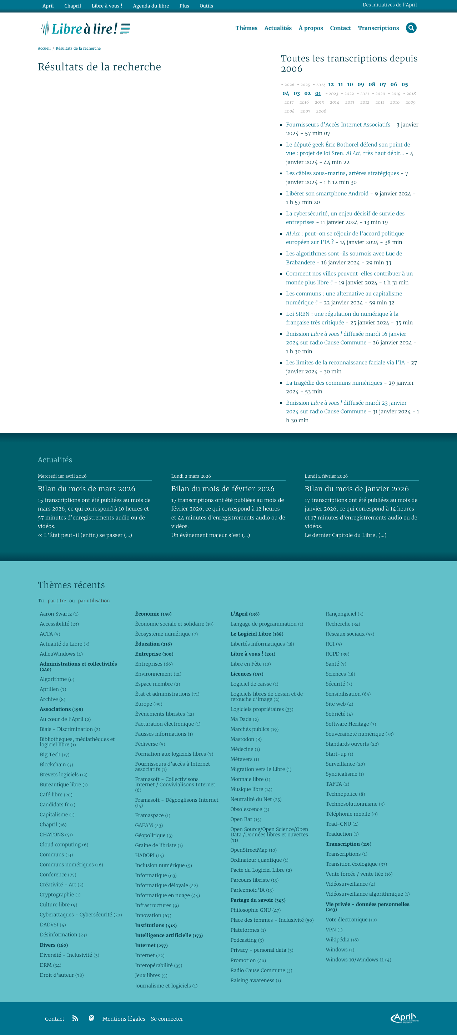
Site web (339, 704)
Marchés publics (254, 729)
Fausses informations (164, 734)
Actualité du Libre (64, 644)
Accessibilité (59, 624)
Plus (183, 6)
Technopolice (345, 794)
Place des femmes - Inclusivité (271, 920)
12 (331, 84)
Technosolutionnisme (355, 804)
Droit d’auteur (62, 975)
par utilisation (94, 601)
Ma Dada (244, 719)
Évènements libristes (164, 714)
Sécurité (339, 684)
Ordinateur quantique (259, 860)
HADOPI (149, 855)
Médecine (245, 749)
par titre (56, 601)
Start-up (339, 754)
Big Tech (54, 754)
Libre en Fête (250, 664)
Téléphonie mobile (351, 814)
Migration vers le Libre (260, 769)
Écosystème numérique (166, 634)
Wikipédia (342, 939)
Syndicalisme (345, 774)
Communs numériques (71, 864)
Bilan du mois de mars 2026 (87, 488)
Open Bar (245, 819)
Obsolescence (249, 809)
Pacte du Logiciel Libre (261, 870)
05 (405, 84)
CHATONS (56, 834)
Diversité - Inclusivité (69, 955)
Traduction (342, 834)
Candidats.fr (57, 804)
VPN (334, 929)
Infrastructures (157, 905)
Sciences (340, 674)
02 (307, 93)
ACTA (50, 634)
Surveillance (345, 764)
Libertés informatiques (262, 644)
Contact (340, 28)
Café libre (56, 794)
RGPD (337, 654)
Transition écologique (356, 864)
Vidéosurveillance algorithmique (368, 894)
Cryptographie (60, 894)
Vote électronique (351, 919)
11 (340, 84)
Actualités (277, 28)
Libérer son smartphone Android (328, 193)
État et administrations (167, 694)
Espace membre (157, 684)
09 (360, 84)
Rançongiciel (344, 614)
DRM (50, 965)
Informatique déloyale (166, 885)
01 (318, 93)
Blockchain (56, 764)
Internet (149, 955)
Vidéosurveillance (350, 884)
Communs (56, 854)
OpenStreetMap (253, 850)
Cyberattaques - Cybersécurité (81, 914)
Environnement (158, 674)
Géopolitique (153, 835)
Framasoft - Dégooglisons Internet (176, 802)
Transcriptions (378, 28)
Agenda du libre (150, 6)
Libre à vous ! (106, 6)
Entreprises (153, 664)
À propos (310, 28)
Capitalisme (57, 814)
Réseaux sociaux (350, 634)
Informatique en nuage (167, 895)
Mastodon (246, 739)
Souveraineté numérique (359, 734)
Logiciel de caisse (254, 684)
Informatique (156, 875)
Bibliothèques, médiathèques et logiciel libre (77, 742)
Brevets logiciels (63, 774)
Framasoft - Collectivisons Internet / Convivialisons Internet (175, 784)
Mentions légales (123, 1019)
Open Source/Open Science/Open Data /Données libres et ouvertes (269, 834)
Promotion (248, 960)
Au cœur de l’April (65, 719)
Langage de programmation (266, 624)
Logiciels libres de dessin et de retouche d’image (266, 696)
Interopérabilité (158, 965)
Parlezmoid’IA (251, 890)
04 (285, 93)
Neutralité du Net (255, 799)
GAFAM (149, 825)
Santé (336, 664)
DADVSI (53, 924)
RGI (334, 644)
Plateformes (248, 930)
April (48, 6)
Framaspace (152, 815)
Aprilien (53, 689)
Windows (340, 949)
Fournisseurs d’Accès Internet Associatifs (338, 124)
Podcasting (246, 940)
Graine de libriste (159, 845)
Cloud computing (64, 844)
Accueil (44, 48)
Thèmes (246, 28)
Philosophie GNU (255, 910)
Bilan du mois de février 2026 (223, 488)
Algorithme (57, 679)
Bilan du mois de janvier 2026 (357, 488)
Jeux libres (151, 975)
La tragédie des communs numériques (334, 383)
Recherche (343, 624)
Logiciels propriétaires (261, 709)
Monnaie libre (250, 779)
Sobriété (339, 714)
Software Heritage (351, 724)
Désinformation (63, 934)
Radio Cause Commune (261, 970)
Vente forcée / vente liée (359, 874)
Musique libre (251, 789)
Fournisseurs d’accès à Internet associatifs (172, 766)
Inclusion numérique (163, 865)
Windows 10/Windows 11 (358, 959)
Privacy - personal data (261, 950)
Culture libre (58, 904)
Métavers (244, 759)
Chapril (53, 824)
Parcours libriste (254, 880)
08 (371, 84)
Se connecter (167, 1019)
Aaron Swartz (59, 614)
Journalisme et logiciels (166, 985)
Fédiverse (150, 744)
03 (297, 93)
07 (383, 84)
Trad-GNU (342, 824)
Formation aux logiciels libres (174, 754)
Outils (205, 6)
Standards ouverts (352, 744)
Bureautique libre (63, 784)
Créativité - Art (61, 884)
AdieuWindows (61, 654)
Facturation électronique (167, 724)
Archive (52, 699)
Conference (58, 874)
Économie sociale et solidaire (174, 624)
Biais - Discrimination (70, 729)
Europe (148, 704)
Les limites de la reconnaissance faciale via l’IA (346, 363)
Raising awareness (255, 980)
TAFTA (337, 784)
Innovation (153, 915)
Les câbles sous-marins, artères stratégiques (342, 173)
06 (393, 84)
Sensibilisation (348, 694)
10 (350, 84)
